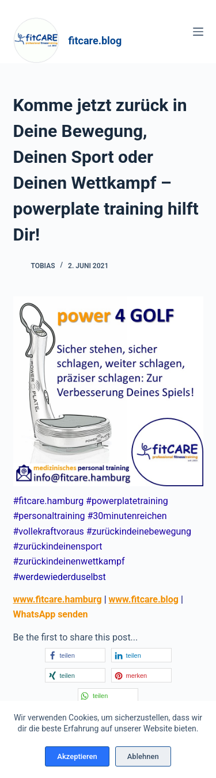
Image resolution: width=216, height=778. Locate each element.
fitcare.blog (95, 41)
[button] (75, 655)
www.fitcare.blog (144, 599)
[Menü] (198, 31)
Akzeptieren (77, 756)
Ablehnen (143, 756)
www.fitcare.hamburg (57, 599)
